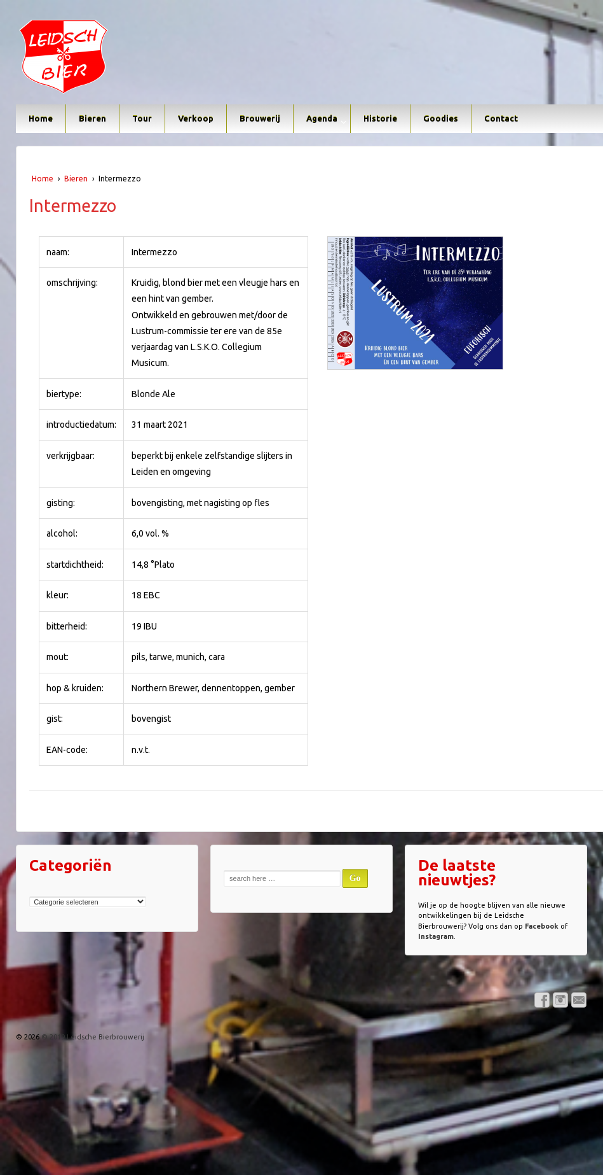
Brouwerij (260, 118)
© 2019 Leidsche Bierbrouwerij (91, 1037)
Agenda (321, 118)
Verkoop (195, 118)
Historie (380, 118)
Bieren (92, 118)
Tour (142, 118)
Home (41, 118)
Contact (501, 118)
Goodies (440, 118)
